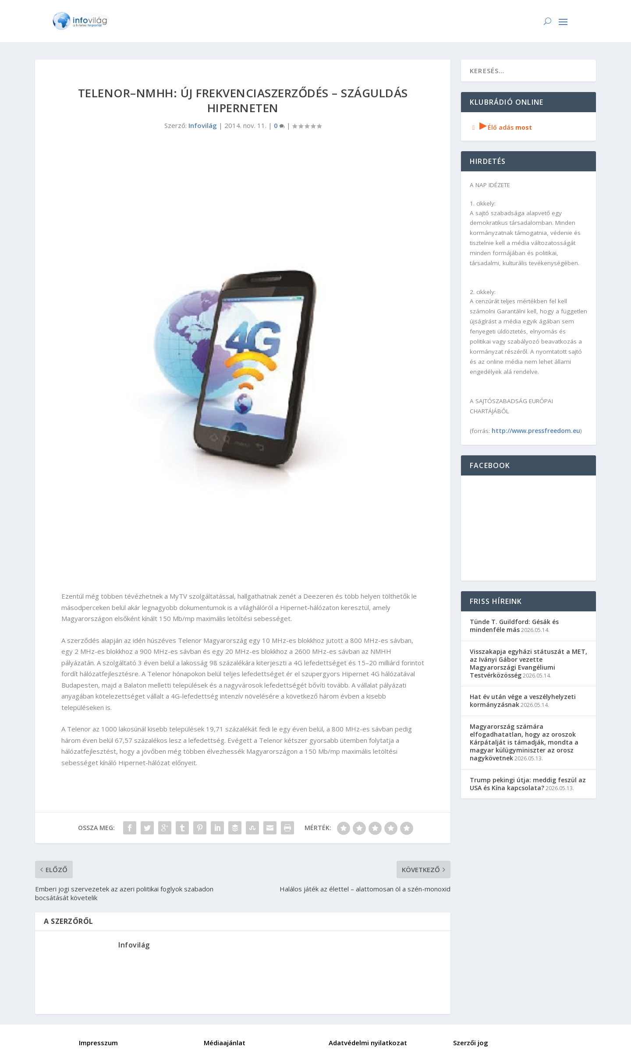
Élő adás (501, 127)
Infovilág (202, 125)
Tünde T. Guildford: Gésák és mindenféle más (514, 625)
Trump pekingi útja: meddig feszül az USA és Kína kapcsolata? (528, 784)
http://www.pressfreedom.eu (536, 430)
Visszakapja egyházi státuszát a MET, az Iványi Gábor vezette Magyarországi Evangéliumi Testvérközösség (528, 663)
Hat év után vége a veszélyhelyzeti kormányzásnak (523, 700)
